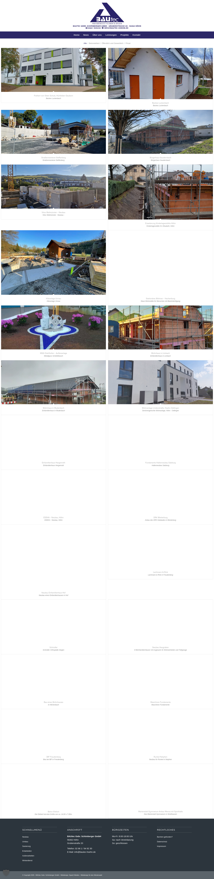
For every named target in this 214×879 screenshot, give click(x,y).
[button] (6, 873)
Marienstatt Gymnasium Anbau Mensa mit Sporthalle (160, 811)
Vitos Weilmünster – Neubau (53, 212)
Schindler (53, 647)
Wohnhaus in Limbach (160, 353)
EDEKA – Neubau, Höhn (53, 517)
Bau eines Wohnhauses (53, 702)
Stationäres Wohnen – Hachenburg (160, 298)
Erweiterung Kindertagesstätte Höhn (160, 223)
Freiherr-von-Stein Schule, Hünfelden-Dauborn (53, 96)
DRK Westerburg (160, 517)
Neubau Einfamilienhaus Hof (53, 593)
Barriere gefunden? (165, 837)
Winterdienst (27, 860)
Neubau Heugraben (160, 647)
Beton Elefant (53, 811)
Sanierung (26, 846)
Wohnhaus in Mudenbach (53, 408)
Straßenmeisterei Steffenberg (53, 157)
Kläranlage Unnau (53, 298)
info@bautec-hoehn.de (85, 852)
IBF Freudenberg (53, 757)
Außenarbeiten (28, 856)
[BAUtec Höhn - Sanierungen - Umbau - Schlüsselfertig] (107, 15)
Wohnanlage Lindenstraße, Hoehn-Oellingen (160, 408)
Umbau (25, 842)
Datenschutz (162, 842)
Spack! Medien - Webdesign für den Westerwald (85, 875)
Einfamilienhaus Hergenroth (53, 463)
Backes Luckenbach (160, 103)
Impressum (161, 846)
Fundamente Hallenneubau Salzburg (160, 463)
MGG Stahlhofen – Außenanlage (53, 353)
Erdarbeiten (27, 851)
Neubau (25, 837)
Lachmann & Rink (160, 572)
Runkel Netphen (160, 757)
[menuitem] (76, 34)
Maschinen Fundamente (160, 702)
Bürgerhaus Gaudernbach (160, 157)
